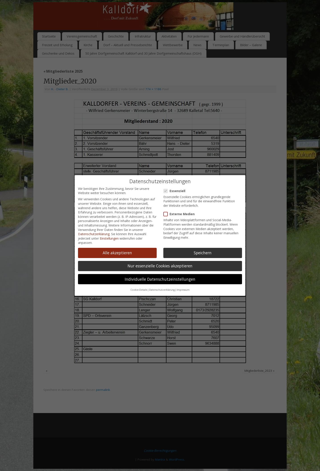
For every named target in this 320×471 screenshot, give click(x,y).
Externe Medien (180, 200)
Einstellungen (109, 224)
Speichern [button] (203, 239)
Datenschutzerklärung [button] (162, 276)
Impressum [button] (183, 276)
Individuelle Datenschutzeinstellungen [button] (160, 265)
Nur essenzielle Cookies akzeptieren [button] (160, 252)
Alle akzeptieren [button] (117, 239)
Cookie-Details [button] (138, 276)
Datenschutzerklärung (94, 220)
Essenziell (176, 177)
